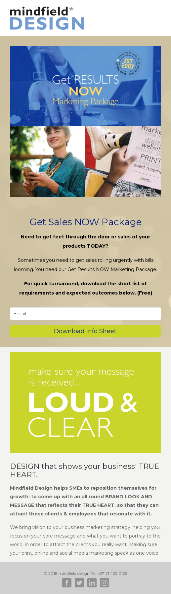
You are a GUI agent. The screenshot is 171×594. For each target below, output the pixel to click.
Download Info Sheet (85, 331)
